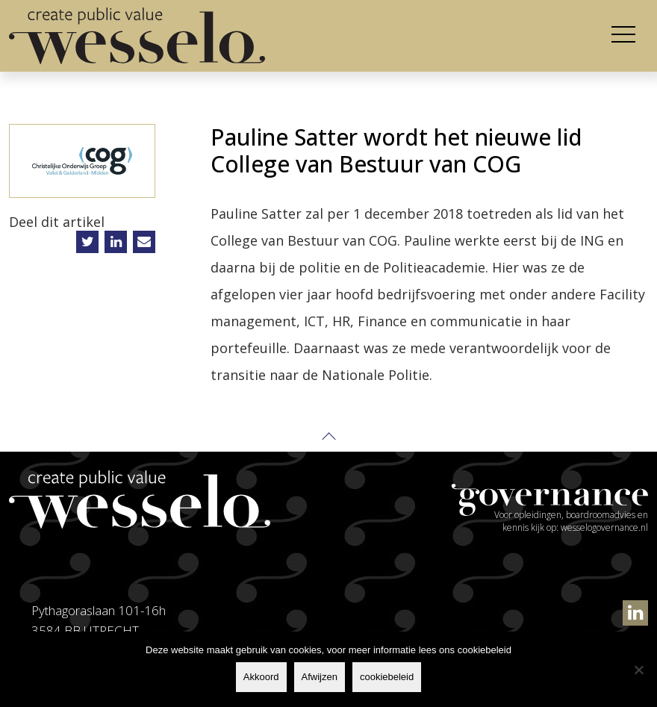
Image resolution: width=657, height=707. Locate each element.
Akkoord (261, 676)
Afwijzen (319, 676)
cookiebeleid (387, 676)
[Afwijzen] (638, 669)
